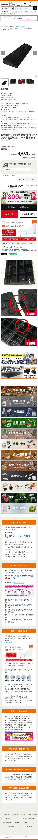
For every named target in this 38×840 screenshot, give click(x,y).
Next (35, 53)
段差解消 (22, 26)
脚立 (5, 13)
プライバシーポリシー (30, 823)
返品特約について (19, 814)
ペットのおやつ (12, 13)
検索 (35, 8)
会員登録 (8, 818)
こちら (21, 600)
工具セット (26, 11)
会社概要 (29, 827)
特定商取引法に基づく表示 (11, 823)
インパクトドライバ (17, 11)
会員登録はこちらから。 (13, 731)
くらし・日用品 (9, 26)
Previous (3, 53)
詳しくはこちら (18, 573)
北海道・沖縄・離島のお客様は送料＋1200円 (17, 165)
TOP (2, 26)
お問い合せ (10, 827)
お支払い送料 (33, 814)
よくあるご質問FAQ (28, 818)
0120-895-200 (16, 250)
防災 (32, 11)
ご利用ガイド (7, 814)
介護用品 (16, 26)
